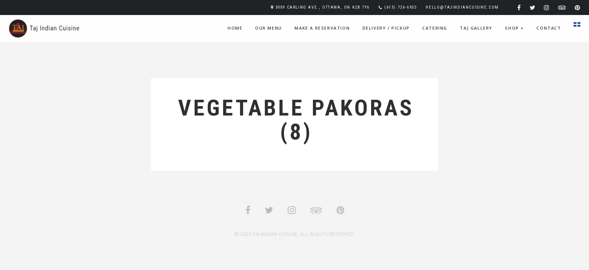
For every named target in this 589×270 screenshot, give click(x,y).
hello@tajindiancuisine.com (462, 7)
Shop (514, 28)
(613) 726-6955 (400, 7)
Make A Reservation (322, 28)
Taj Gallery (476, 28)
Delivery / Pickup (386, 28)
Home (235, 28)
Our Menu (268, 28)
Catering (434, 28)
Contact (548, 28)
